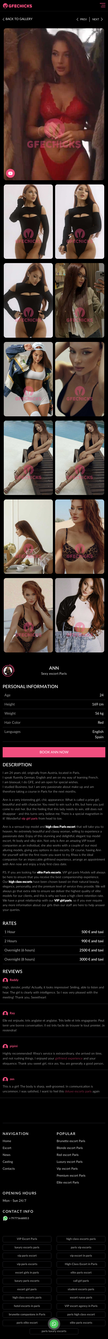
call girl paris (81, 1281)
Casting (8, 1161)
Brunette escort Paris (71, 1141)
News (6, 1155)
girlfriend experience (69, 1058)
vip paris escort (27, 1255)
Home (7, 1141)
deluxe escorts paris (78, 1091)
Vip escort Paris (67, 1168)
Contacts (9, 1168)
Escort (7, 1148)
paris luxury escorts (54, 1331)
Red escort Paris (68, 1155)
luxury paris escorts (27, 1281)
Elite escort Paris (68, 1182)
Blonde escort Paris (70, 1148)
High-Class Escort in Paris (81, 1264)
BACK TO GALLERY (18, 19)
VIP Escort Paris (27, 1239)
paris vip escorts (81, 1247)
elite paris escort (81, 1272)
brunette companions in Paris (27, 1314)
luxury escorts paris (27, 1247)
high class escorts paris (27, 1297)
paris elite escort (27, 1322)
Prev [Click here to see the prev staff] (82, 19)
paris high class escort (81, 1314)
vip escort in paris (81, 1255)
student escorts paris (81, 1289)
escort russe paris (81, 1297)
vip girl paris (29, 818)
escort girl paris (27, 1289)
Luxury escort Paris (70, 1161)
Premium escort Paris (71, 1175)
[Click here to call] (54, 1323)
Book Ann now (54, 752)
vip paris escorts (27, 1264)
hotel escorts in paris (27, 1306)
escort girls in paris (27, 1272)
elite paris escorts (81, 1322)
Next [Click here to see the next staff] (97, 19)
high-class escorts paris (81, 1239)
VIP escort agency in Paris (81, 1306)
